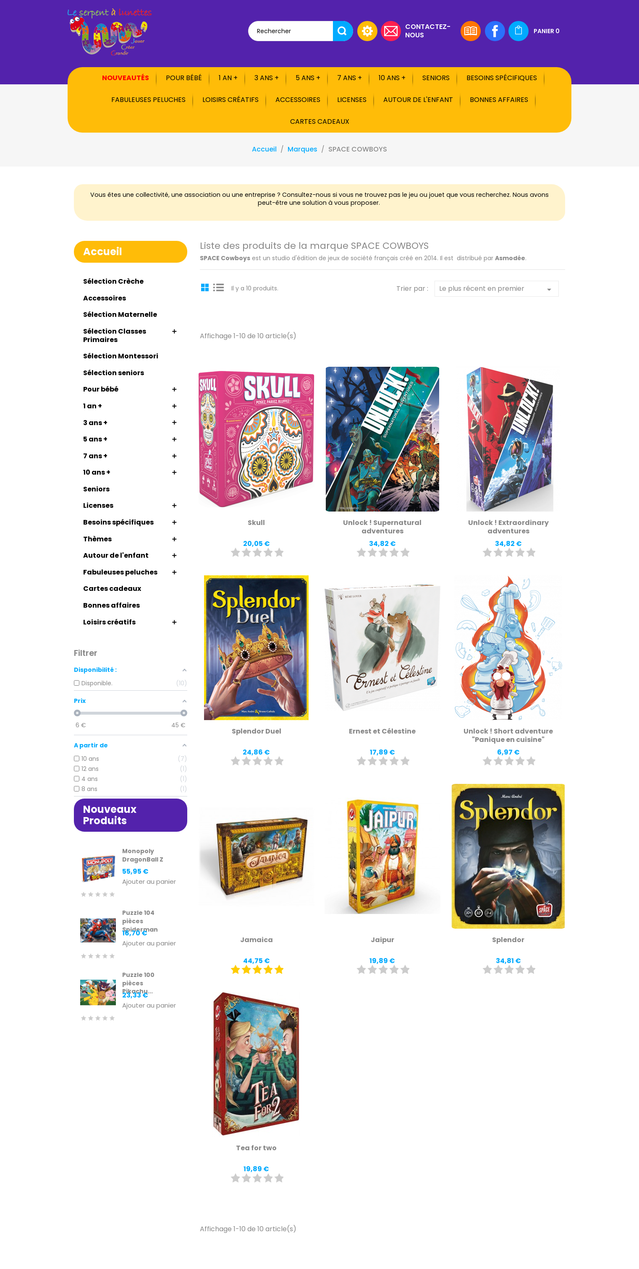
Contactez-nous (427, 30)
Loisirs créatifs (230, 99)
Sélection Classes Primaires (114, 335)
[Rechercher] (300, 31)
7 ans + (349, 78)
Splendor (508, 940)
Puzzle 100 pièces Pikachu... (138, 983)
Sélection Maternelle (120, 314)
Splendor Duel (256, 731)
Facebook (495, 31)
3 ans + (266, 78)
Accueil (102, 251)
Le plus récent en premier (496, 289)
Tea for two (256, 1148)
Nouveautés (125, 78)
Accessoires (297, 99)
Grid (206, 287)
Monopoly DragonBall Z (142, 855)
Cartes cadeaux (319, 121)
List (218, 287)
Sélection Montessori (120, 356)
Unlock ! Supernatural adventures (382, 527)
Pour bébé (184, 78)
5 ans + (308, 78)
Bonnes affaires (499, 99)
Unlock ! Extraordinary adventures (508, 527)
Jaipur (382, 940)
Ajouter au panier (149, 882)
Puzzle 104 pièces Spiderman (140, 921)
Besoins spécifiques (501, 78)
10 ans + (392, 78)
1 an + (228, 78)
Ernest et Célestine (382, 731)
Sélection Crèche (113, 281)
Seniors (436, 78)
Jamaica (256, 940)
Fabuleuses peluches (148, 99)
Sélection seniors (113, 373)
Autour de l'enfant (418, 99)
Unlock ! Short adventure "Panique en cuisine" (508, 735)
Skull (256, 522)
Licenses (352, 99)
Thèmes (97, 539)
